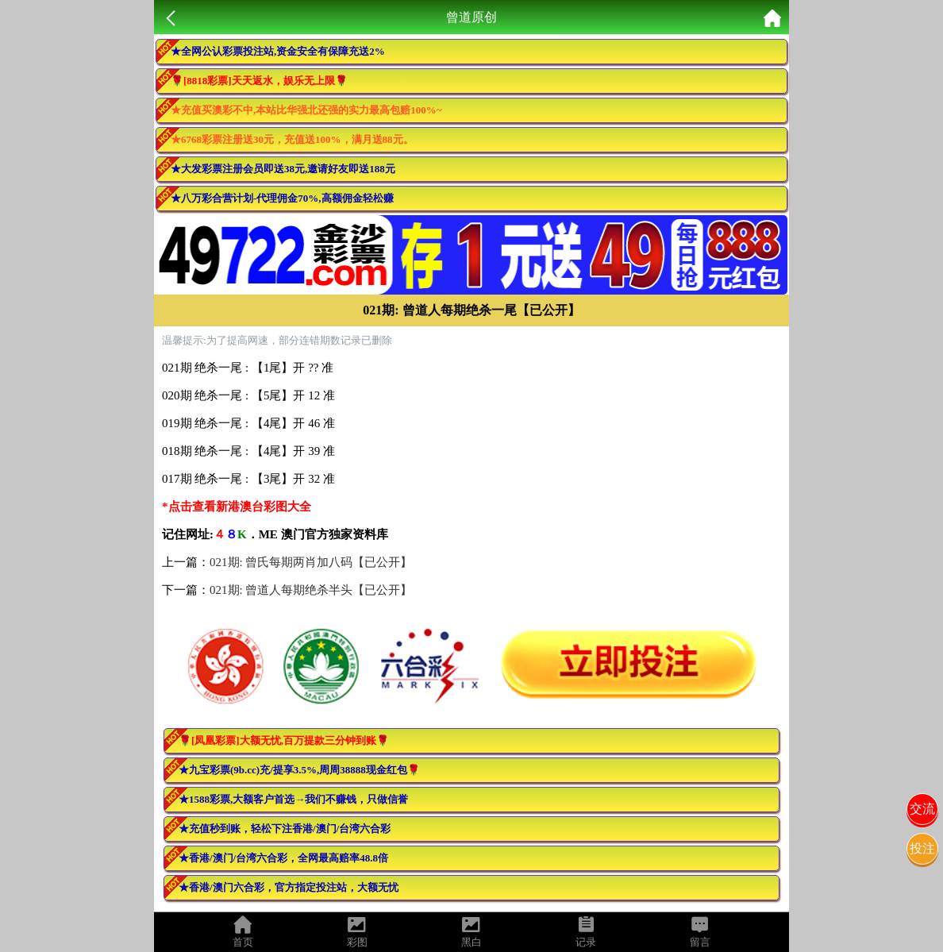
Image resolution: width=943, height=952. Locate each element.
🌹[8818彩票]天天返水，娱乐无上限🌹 (259, 81)
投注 (922, 848)
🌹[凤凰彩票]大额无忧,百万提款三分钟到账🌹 (284, 740)
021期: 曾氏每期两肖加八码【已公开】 (311, 562)
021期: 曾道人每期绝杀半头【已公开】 (311, 590)
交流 (922, 808)
